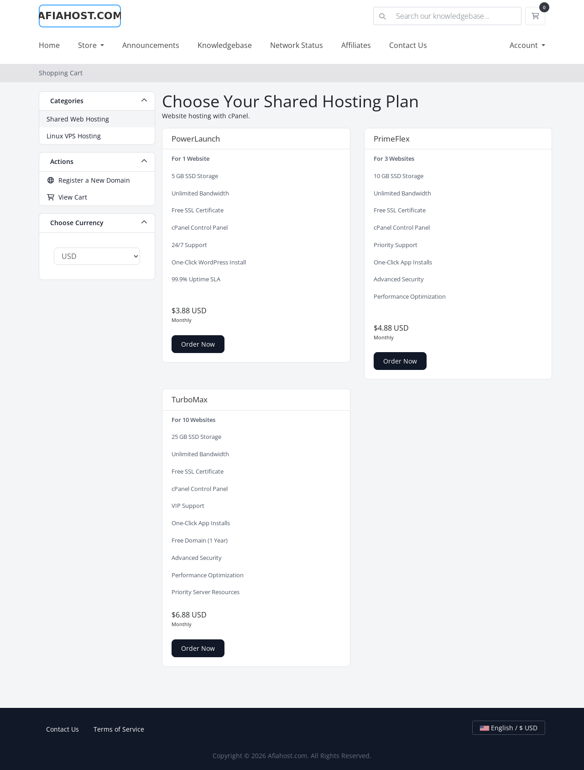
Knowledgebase (225, 45)
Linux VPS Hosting (74, 136)
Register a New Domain (88, 180)
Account (525, 45)
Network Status (296, 45)
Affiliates (356, 45)
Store (88, 45)
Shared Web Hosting (78, 119)
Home (49, 45)
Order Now (198, 344)
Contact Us (408, 45)
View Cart (67, 197)
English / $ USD (508, 727)
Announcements (150, 45)
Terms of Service (119, 729)
